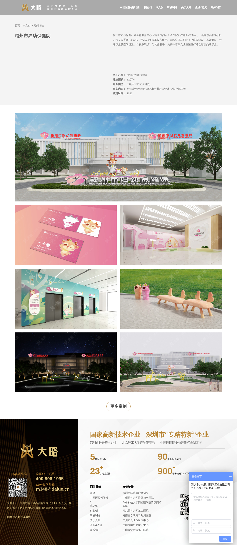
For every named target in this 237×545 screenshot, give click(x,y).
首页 (17, 25)
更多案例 (118, 406)
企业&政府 (201, 7)
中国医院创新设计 (130, 7)
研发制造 (172, 7)
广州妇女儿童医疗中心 (135, 520)
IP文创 (159, 7)
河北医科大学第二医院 (135, 510)
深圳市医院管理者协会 (135, 492)
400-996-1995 (50, 479)
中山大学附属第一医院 (135, 529)
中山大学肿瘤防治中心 (135, 525)
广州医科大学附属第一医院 (138, 497)
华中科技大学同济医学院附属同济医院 (142, 504)
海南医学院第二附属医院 (137, 515)
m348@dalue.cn (53, 489)
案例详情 (39, 25)
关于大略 (186, 7)
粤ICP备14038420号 (18, 517)
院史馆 (148, 7)
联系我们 (216, 7)
